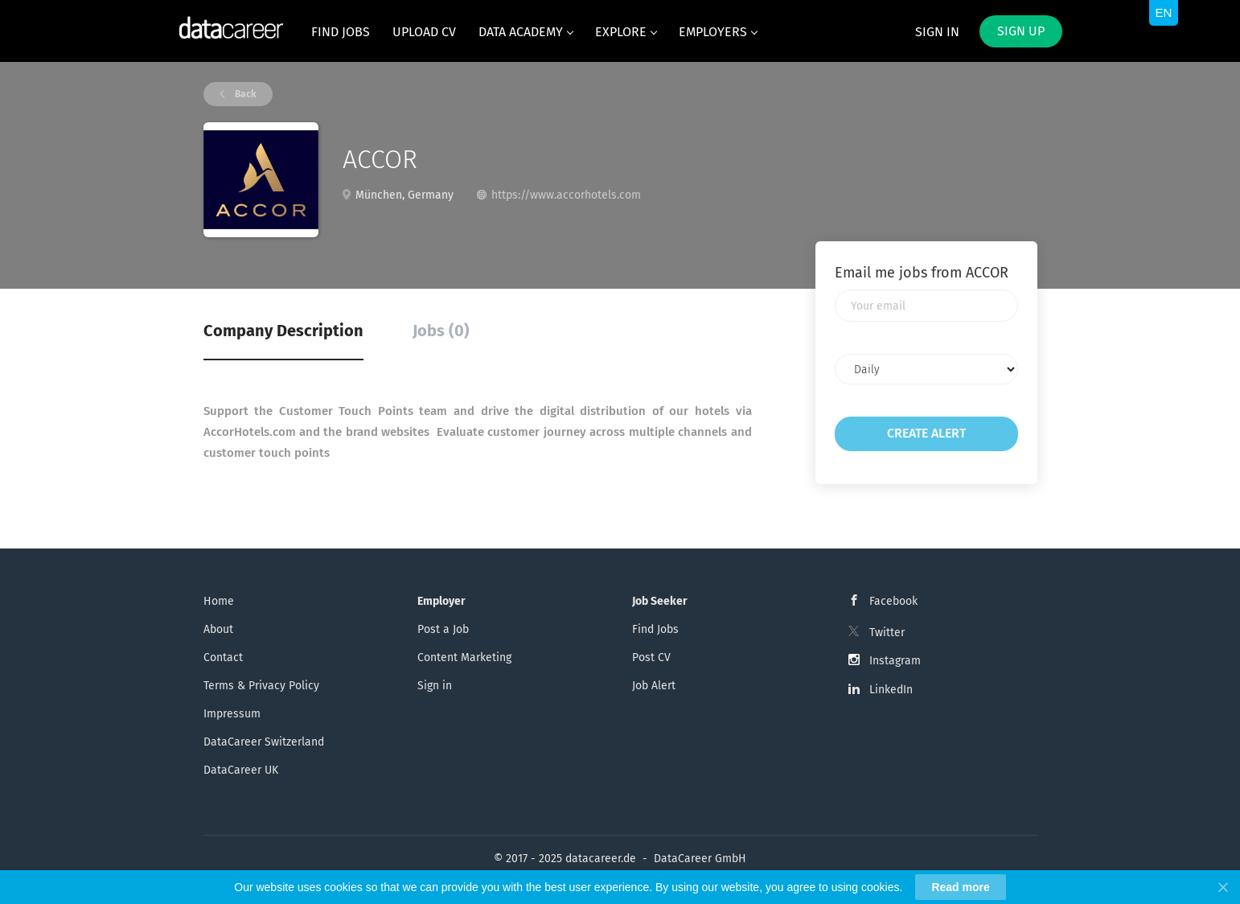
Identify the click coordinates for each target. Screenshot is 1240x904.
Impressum (232, 714)
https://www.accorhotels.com (566, 195)
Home (218, 601)
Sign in (937, 31)
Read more (960, 887)
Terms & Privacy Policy (261, 685)
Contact (223, 657)
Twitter (887, 632)
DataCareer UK (240, 770)
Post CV (651, 657)
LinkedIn (891, 689)
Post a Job (443, 629)
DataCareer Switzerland (263, 742)
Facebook (893, 601)
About (218, 629)
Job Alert (653, 685)
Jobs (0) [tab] (441, 330)
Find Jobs (655, 629)
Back (244, 94)
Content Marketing (464, 657)
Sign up (1021, 31)
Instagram (895, 661)
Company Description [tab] (283, 330)
